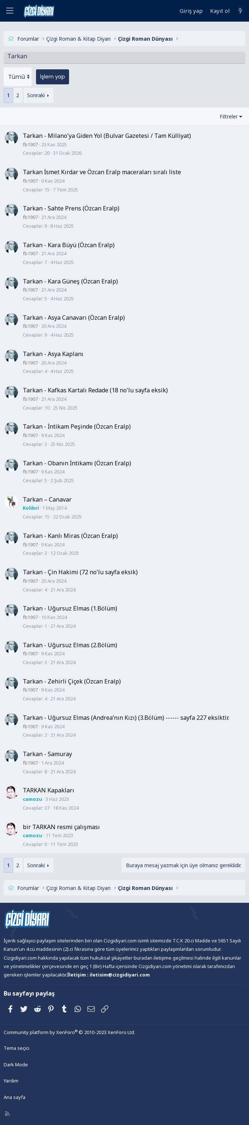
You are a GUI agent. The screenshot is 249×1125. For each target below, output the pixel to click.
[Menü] (9, 11)
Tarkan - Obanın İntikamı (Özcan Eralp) (77, 462)
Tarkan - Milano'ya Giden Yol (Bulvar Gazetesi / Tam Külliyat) (107, 135)
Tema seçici (16, 1047)
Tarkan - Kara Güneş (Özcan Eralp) (70, 280)
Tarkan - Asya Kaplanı (53, 353)
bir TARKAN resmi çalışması (61, 826)
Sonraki (36, 94)
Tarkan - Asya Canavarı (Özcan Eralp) (74, 317)
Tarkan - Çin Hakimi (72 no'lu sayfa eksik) (80, 572)
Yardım (11, 1080)
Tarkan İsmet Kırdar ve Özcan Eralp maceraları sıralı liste (102, 172)
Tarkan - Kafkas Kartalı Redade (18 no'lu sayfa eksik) (95, 390)
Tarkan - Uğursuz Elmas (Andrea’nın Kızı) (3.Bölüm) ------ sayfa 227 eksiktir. (126, 717)
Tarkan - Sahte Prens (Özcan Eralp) (71, 208)
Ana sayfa (14, 1096)
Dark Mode (16, 1063)
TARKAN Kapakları (48, 790)
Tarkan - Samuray (47, 754)
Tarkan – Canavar (47, 499)
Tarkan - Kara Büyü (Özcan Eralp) (69, 244)
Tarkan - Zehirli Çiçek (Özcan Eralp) (72, 681)
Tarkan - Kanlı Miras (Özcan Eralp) (70, 535)
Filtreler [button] (229, 115)
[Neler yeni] (240, 11)
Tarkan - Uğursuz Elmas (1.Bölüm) (70, 608)
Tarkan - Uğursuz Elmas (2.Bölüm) (70, 644)
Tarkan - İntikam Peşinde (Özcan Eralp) (77, 426)
